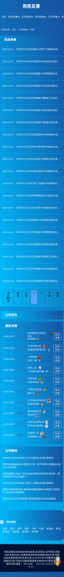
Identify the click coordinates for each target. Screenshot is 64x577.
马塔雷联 (34, 379)
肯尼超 (20, 380)
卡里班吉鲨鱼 (37, 390)
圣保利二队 (36, 433)
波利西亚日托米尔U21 (40, 334)
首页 (4, 16)
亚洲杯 (35, 531)
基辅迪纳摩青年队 (39, 350)
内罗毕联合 (36, 382)
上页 (26, 294)
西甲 (19, 528)
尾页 (58, 294)
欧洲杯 (49, 528)
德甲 (27, 528)
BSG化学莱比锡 (38, 422)
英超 (33, 29)
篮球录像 (39, 16)
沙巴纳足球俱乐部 (39, 401)
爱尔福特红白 (37, 411)
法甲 (34, 528)
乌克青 (20, 336)
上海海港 (34, 357)
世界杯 (25, 531)
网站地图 (28, 563)
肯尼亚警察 (36, 404)
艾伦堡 (33, 415)
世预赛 (15, 531)
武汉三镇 (34, 361)
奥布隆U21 (35, 339)
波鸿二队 (34, 368)
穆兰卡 (33, 393)
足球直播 (26, 16)
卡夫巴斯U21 (37, 346)
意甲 (12, 528)
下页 (49, 294)
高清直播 (57, 336)
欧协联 (6, 531)
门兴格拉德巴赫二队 (40, 372)
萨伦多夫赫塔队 (38, 426)
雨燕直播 (31, 6)
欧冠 (58, 528)
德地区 (20, 369)
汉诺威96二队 (37, 437)
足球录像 (53, 16)
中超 (21, 359)
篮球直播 (13, 16)
